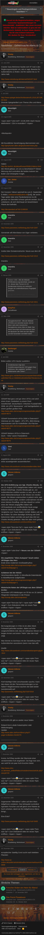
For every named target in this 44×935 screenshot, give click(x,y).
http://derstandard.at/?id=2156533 (14, 209)
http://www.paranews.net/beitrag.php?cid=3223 (19, 343)
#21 (41, 63)
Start (19, 928)
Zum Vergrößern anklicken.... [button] (22, 295)
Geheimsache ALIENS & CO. (26, 890)
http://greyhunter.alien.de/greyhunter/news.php (19, 146)
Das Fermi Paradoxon (15, 897)
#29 (41, 316)
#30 (41, 357)
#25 (41, 188)
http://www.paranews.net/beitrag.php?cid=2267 (19, 228)
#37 (41, 716)
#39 (41, 798)
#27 (41, 247)
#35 (41, 622)
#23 (41, 117)
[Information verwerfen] (41, 9)
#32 (41, 455)
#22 (41, 93)
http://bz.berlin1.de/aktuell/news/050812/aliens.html (21, 166)
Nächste (32, 870)
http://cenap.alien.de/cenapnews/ (14, 597)
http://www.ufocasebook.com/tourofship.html (18, 522)
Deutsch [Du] (19, 923)
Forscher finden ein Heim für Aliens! (22, 888)
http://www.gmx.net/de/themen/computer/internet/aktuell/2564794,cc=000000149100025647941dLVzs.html (21, 377)
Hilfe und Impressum (9, 928)
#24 (41, 160)
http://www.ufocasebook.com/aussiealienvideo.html (21, 466)
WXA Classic (7, 923)
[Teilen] (38, 63)
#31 (41, 395)
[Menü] (3, 2)
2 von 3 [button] (22, 870)
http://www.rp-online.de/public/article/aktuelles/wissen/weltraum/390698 (21, 862)
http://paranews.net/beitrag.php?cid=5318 (17, 692)
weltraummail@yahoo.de (18, 195)
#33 (41, 481)
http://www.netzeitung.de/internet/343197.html (19, 79)
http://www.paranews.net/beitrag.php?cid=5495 (19, 821)
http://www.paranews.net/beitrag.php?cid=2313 (19, 256)
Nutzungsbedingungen (9, 926)
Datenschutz (23, 926)
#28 (41, 275)
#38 (41, 754)
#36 (41, 678)
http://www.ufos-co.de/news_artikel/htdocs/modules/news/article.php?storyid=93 (22, 770)
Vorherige (12, 870)
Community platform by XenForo (19, 933)
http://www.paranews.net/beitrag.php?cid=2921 (19, 302)
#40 (41, 848)
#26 (41, 224)
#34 (41, 546)
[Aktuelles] (41, 3)
